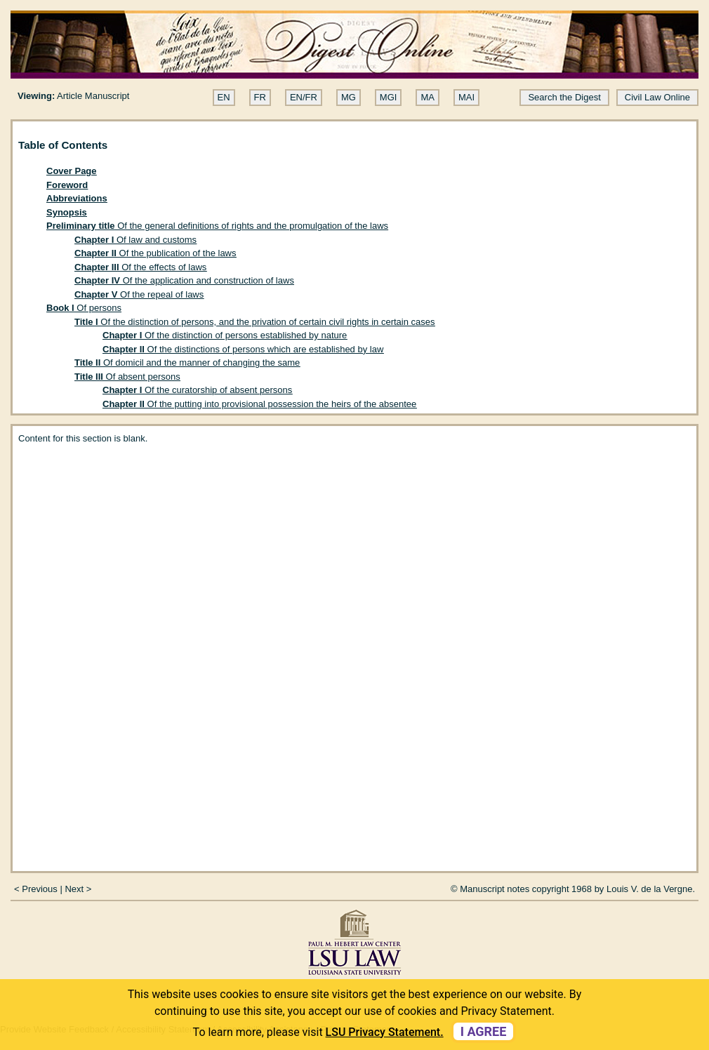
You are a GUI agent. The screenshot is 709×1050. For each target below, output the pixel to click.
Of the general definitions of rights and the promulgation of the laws (217, 225)
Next (74, 889)
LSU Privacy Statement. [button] (385, 1032)
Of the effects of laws (140, 267)
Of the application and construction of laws (184, 280)
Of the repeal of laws (139, 294)
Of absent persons (127, 376)
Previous (40, 889)
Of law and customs (135, 239)
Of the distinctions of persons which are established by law (242, 349)
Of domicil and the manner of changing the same (187, 362)
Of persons (83, 308)
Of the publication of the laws (155, 253)
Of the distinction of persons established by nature (224, 335)
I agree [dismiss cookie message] (483, 1031)
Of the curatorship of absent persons (197, 390)
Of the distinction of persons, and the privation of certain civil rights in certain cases (254, 322)
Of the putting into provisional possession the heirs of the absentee (259, 404)
